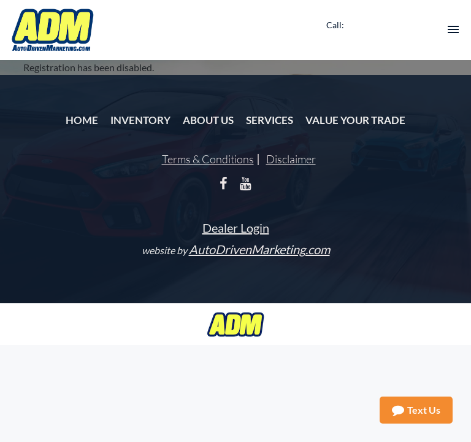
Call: (335, 25)
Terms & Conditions (208, 159)
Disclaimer (291, 159)
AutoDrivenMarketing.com (259, 249)
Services (269, 120)
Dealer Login (235, 227)
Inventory (140, 120)
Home (82, 120)
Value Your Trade (355, 120)
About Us (208, 120)
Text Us (416, 410)
